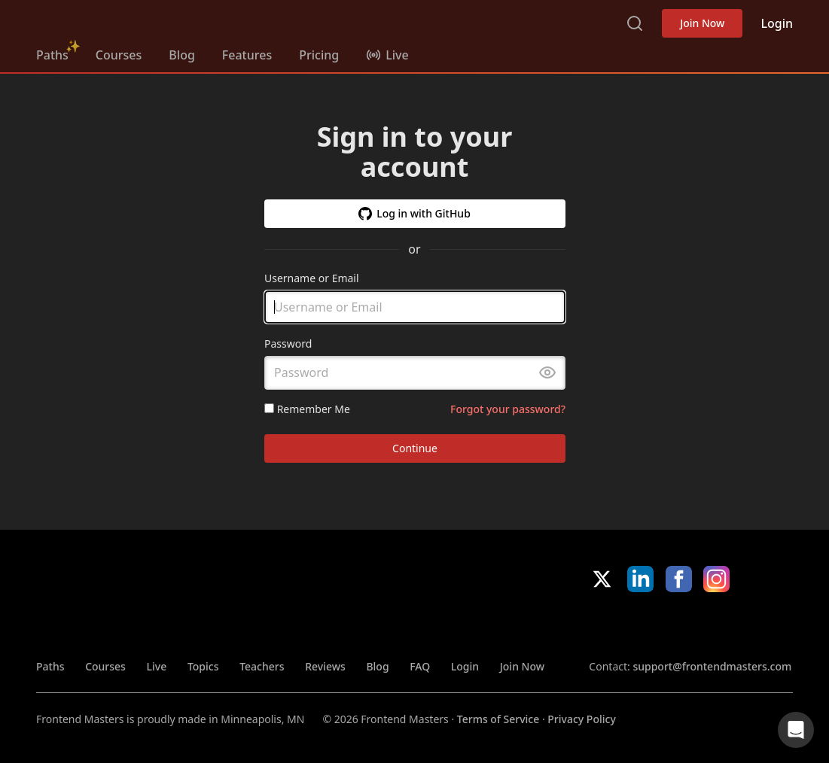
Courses (119, 55)
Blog (181, 55)
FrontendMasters (115, 20)
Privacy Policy (581, 719)
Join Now (702, 23)
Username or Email (311, 278)
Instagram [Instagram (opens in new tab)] (716, 579)
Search (635, 23)
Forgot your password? (507, 409)
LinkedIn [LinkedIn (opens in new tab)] (640, 579)
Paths (52, 55)
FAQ (420, 666)
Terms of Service (498, 719)
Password (288, 344)
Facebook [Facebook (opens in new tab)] (679, 579)
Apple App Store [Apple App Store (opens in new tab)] (634, 625)
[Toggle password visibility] (547, 373)
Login (776, 23)
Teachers (261, 666)
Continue (414, 449)
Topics (203, 666)
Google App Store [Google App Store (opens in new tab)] (742, 625)
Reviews (325, 666)
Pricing (319, 55)
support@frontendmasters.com (711, 666)
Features (247, 55)
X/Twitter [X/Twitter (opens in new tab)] (602, 579)
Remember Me (307, 409)
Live (157, 666)
